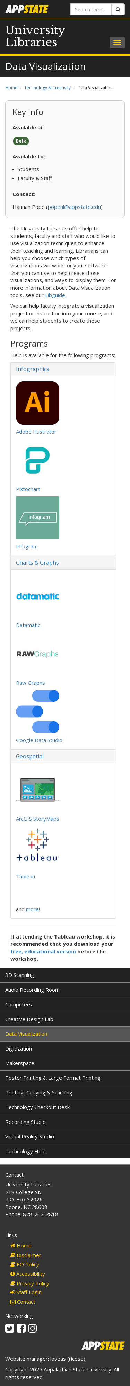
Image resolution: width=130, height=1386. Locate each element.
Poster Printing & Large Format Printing (53, 1077)
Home (11, 88)
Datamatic (28, 624)
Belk (21, 141)
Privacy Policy (29, 1283)
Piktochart (28, 489)
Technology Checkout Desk (37, 1106)
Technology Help (25, 1151)
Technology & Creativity (47, 88)
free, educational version (43, 951)
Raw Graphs (30, 682)
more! (33, 909)
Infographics (32, 369)
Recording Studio (25, 1121)
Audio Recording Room (32, 989)
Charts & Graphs (37, 562)
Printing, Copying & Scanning (38, 1092)
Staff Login (26, 1291)
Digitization (18, 1048)
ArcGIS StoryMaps (37, 818)
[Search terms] (91, 9)
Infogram (27, 546)
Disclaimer (25, 1254)
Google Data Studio (39, 740)
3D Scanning (19, 974)
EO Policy (24, 1264)
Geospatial (30, 756)
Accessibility (27, 1273)
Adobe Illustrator (36, 431)
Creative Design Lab (29, 1019)
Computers (18, 1004)
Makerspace (19, 1063)
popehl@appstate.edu (74, 206)
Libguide (55, 295)
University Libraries (35, 36)
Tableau (25, 876)
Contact (22, 1301)
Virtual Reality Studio (29, 1136)
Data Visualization (26, 1033)
